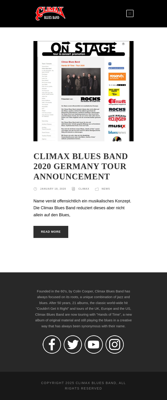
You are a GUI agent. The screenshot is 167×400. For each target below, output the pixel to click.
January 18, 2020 (53, 188)
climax (83, 188)
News (106, 188)
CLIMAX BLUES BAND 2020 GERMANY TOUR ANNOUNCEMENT (80, 166)
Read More (51, 231)
